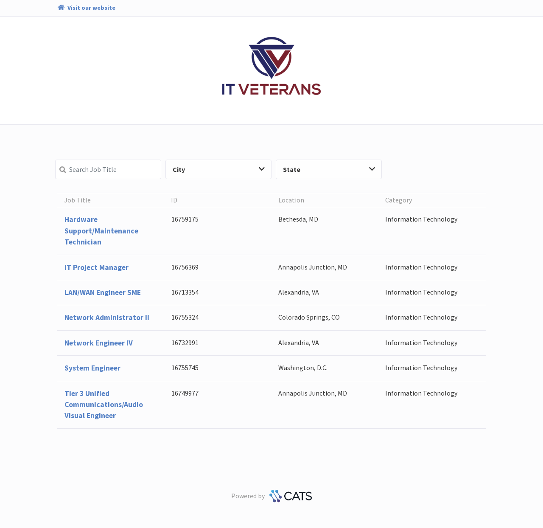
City (219, 169)
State (329, 169)
